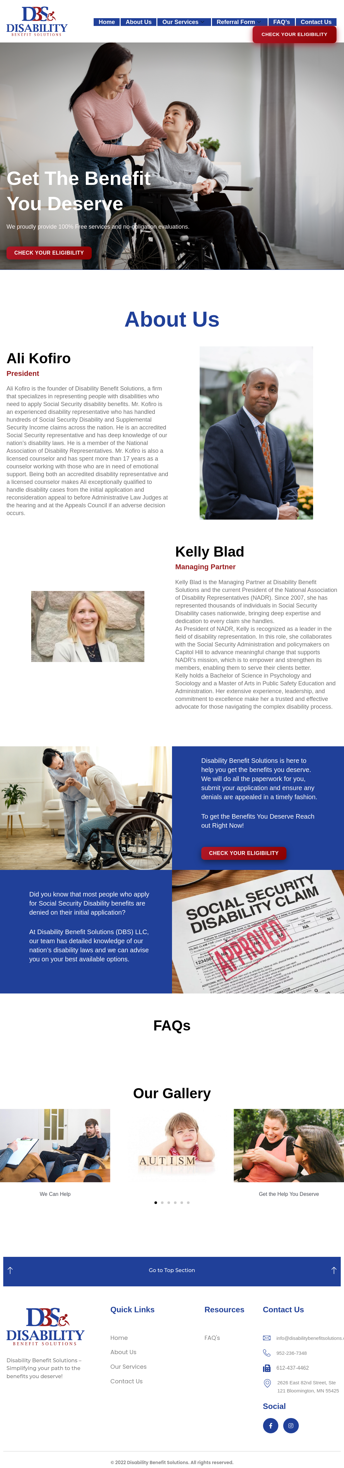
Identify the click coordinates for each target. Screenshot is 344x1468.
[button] (7, 1154)
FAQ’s (281, 22)
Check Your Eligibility (294, 34)
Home (107, 22)
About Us (139, 22)
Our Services (183, 22)
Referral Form (239, 22)
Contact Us (316, 22)
